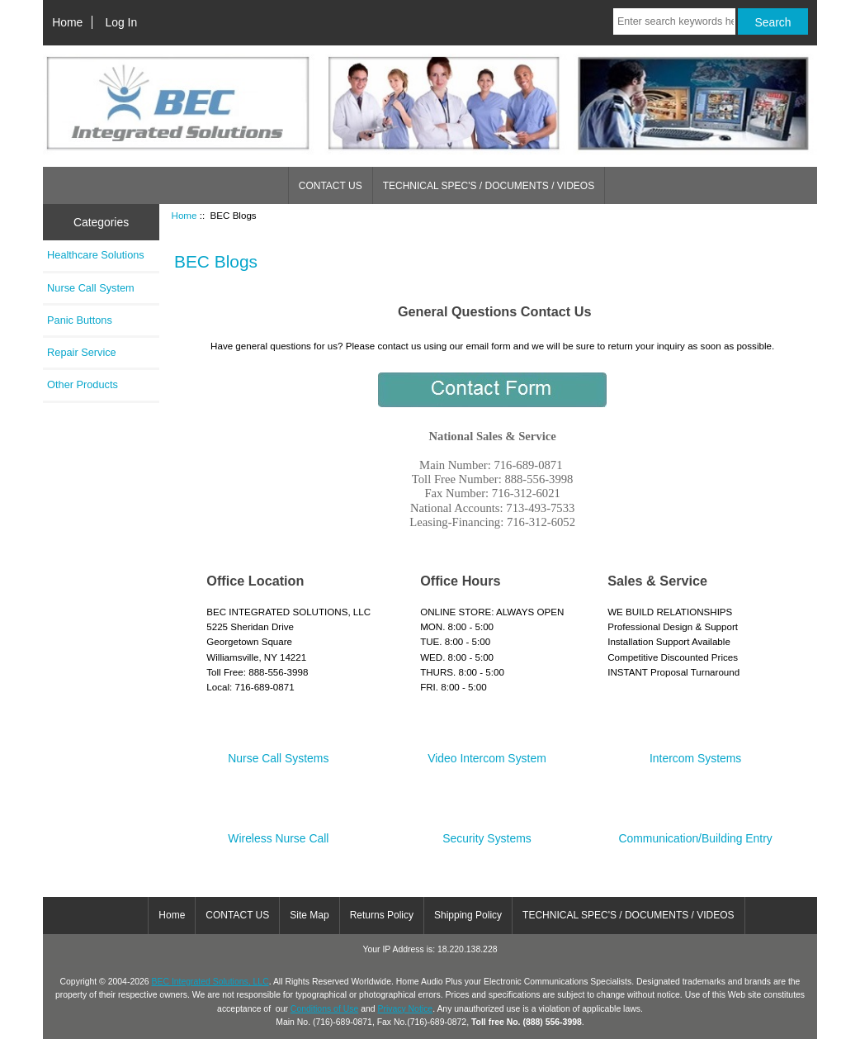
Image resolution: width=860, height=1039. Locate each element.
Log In (121, 22)
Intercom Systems (695, 752)
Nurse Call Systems (278, 752)
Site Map (309, 915)
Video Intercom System (487, 752)
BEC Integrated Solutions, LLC (210, 981)
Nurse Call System (91, 288)
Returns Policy (381, 915)
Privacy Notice (404, 1008)
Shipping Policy (468, 915)
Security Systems (486, 832)
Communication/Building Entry (696, 832)
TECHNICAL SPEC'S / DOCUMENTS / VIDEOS (489, 186)
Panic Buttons (79, 320)
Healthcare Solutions (95, 255)
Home (67, 22)
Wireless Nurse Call (278, 832)
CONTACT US (330, 186)
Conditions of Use (324, 1008)
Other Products (82, 384)
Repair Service (81, 352)
